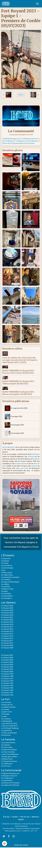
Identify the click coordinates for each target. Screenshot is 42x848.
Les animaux (5, 586)
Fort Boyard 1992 (7, 690)
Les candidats (6, 593)
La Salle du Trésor (7, 589)
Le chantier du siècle (8, 707)
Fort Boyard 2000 (7, 671)
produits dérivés (20, 463)
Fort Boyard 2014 (7, 634)
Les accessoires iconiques (10, 577)
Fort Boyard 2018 (7, 624)
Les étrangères (6, 598)
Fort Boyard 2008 (7, 648)
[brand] (6, 4)
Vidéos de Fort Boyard (26, 143)
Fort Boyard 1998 (7, 676)
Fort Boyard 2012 (7, 638)
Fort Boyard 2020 (7, 620)
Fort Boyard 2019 (7, 622)
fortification (35, 454)
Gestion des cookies (21, 845)
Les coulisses (5, 579)
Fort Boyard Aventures (9, 761)
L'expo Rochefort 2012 (9, 723)
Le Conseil (4, 563)
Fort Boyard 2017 (7, 627)
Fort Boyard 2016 (7, 629)
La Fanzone (8, 739)
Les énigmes (5, 745)
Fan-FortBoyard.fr (8, 141)
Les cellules (5, 584)
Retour (21, 95)
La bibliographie (6, 721)
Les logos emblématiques (10, 582)
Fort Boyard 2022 (7, 615)
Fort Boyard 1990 (7, 695)
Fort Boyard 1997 (7, 678)
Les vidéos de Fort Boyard (10, 785)
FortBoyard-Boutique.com (11, 139)
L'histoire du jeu (6, 572)
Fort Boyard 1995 (7, 683)
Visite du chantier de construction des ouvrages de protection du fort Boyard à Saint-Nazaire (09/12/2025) (19, 360)
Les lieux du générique (9, 733)
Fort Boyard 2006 (7, 657)
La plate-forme (6, 712)
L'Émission (7, 555)
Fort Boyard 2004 (7, 662)
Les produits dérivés (8, 742)
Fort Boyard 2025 (7, 608)
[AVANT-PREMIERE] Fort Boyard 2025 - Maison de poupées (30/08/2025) (18, 393)
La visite (4, 716)
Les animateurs (6, 565)
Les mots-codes (6, 747)
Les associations (7, 596)
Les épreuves (6, 558)
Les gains (4, 591)
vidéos (18, 468)
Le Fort (5, 699)
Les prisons (5, 561)
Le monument (6, 702)
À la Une (6, 817)
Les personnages (7, 568)
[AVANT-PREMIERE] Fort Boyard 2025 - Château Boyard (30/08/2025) (18, 382)
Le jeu (3, 570)
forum (26, 468)
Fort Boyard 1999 (7, 674)
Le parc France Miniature (9, 754)
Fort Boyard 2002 (7, 667)
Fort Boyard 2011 (7, 641)
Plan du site (24, 817)
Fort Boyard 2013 (7, 636)
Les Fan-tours (6, 766)
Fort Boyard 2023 (7, 613)
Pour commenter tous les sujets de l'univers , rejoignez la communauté (21, 542)
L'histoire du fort (7, 705)
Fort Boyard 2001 (7, 669)
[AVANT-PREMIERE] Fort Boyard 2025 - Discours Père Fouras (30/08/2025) (18, 372)
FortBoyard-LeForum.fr (30, 139)
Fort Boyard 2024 (7, 610)
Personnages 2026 (14, 433)
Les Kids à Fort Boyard (9, 750)
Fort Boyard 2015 (7, 631)
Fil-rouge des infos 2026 (16, 408)
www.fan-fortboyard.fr (21, 826)
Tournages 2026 (13, 416)
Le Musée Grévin (7, 759)
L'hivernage (5, 714)
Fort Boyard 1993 (7, 688)
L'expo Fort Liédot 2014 (9, 726)
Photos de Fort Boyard (10, 143)
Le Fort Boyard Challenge (10, 728)
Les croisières (6, 719)
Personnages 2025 (14, 425)
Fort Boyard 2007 (7, 655)
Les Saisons (8, 602)
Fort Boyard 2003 (7, 664)
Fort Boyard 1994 (7, 686)
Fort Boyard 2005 (7, 660)
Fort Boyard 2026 (7, 606)
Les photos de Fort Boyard (10, 783)
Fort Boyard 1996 (7, 681)
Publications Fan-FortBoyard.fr (28, 141)
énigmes (34, 466)
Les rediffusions (7, 764)
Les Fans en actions (8, 752)
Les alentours (6, 735)
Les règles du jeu (7, 575)
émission (36, 459)
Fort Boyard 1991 (7, 693)
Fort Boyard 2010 (7, 643)
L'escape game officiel (9, 757)
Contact (15, 817)
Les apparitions (6, 730)
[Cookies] (4, 843)
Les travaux (5, 709)
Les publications (6, 780)
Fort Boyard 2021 (7, 617)
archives (31, 456)
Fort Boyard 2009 (7, 645)
